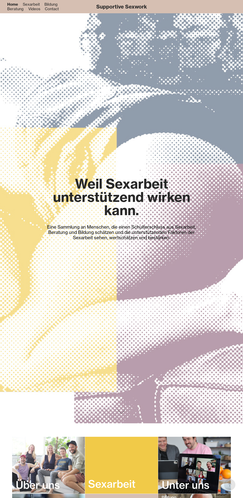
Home (12, 4)
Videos (34, 8)
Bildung (51, 4)
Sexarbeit (31, 4)
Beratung (15, 8)
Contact (52, 8)
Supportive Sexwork (121, 6)
